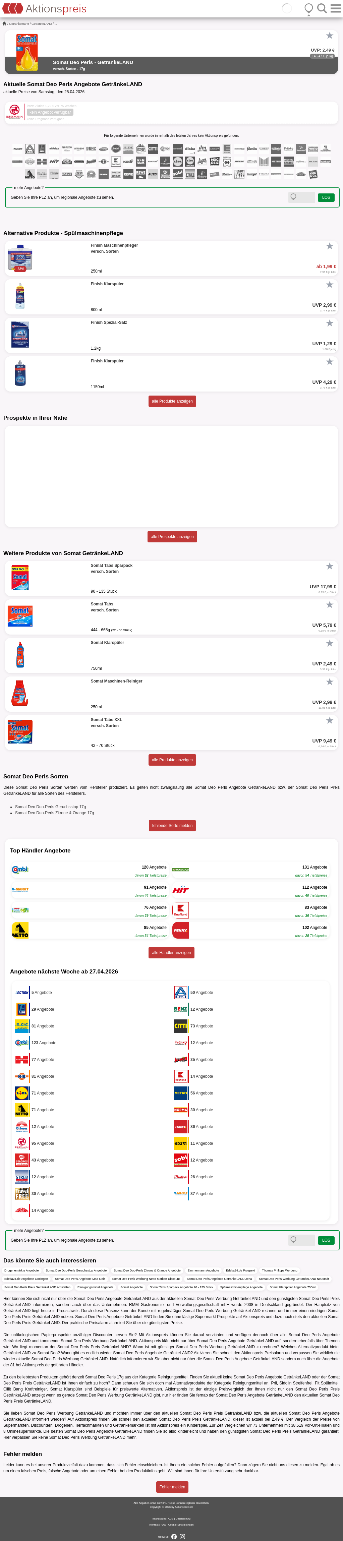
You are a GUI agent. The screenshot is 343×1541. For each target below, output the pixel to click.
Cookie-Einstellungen (181, 1524)
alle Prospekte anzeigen (172, 536)
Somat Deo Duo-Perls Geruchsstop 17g (50, 807)
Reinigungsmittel (172, 1377)
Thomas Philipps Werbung (279, 1270)
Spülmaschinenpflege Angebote (241, 1287)
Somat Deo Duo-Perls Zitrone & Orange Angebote (147, 1270)
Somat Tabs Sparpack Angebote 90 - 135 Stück (181, 1287)
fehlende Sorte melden (172, 825)
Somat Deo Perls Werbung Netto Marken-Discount (146, 1279)
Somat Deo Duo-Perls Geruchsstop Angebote (76, 1270)
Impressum (159, 1518)
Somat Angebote (131, 1287)
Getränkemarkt (19, 23)
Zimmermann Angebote (203, 1270)
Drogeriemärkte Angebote (21, 1270)
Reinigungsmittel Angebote (95, 1287)
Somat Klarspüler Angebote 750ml (293, 1287)
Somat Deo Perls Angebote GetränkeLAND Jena (219, 1279)
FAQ (163, 1524)
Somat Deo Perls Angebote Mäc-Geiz (80, 1279)
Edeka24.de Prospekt (240, 1270)
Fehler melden (172, 1487)
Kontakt (154, 1524)
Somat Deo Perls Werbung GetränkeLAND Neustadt (294, 1279)
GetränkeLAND (42, 23)
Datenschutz (183, 1518)
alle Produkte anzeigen (172, 401)
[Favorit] (330, 35)
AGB (170, 1518)
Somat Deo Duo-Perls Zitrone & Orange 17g (54, 813)
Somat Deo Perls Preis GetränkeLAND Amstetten (37, 1287)
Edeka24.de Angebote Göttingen (26, 1279)
